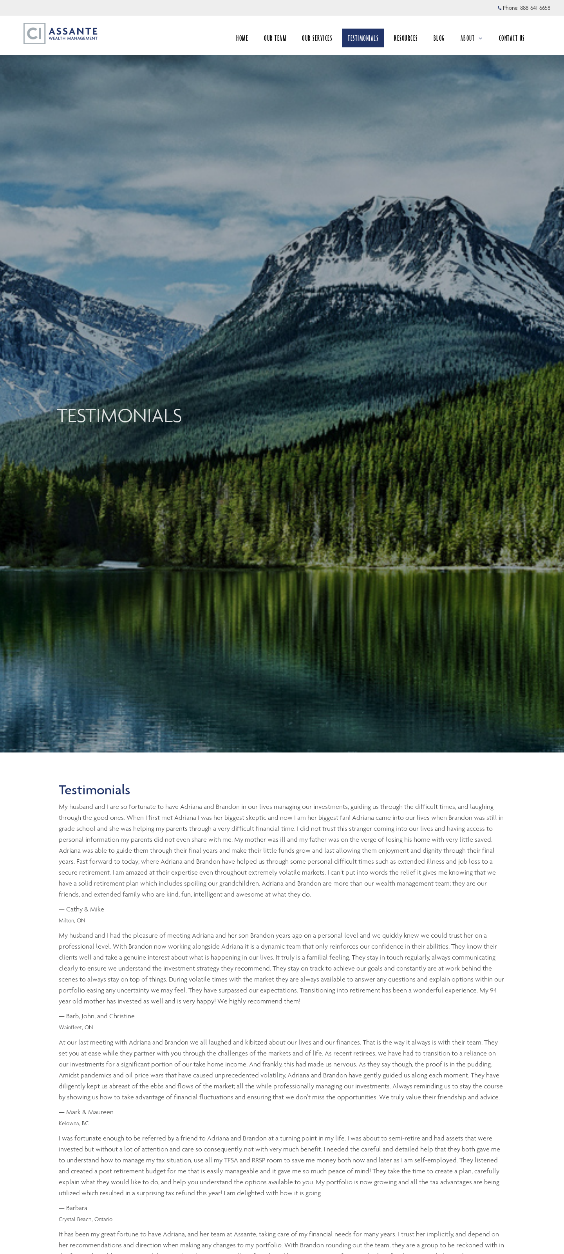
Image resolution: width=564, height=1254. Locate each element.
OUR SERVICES (317, 38)
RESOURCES (406, 38)
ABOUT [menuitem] (472, 38)
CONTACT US (512, 38)
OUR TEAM (275, 38)
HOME (242, 38)
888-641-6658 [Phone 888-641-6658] (535, 7)
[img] (282, 376)
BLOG (439, 38)
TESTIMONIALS (363, 38)
